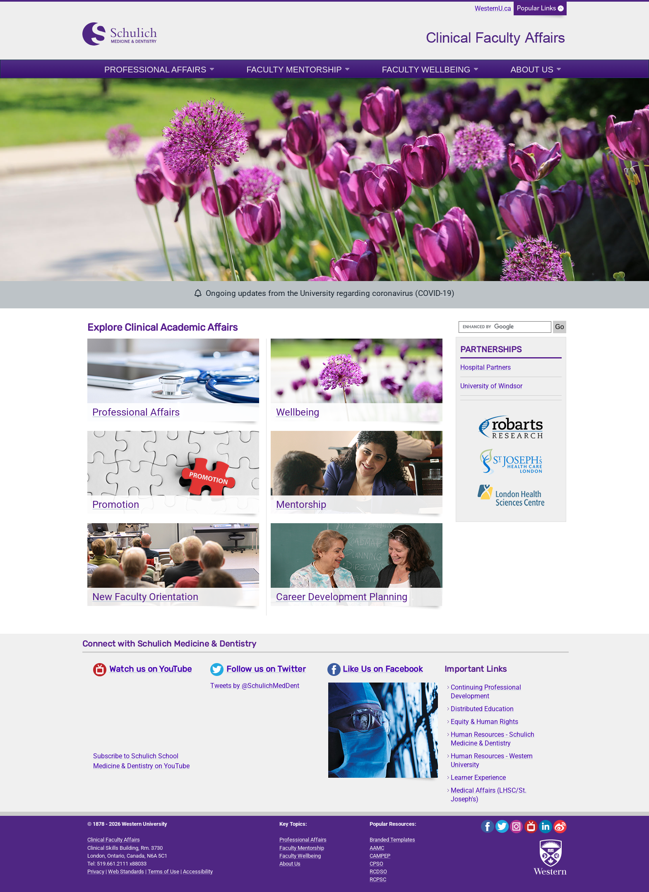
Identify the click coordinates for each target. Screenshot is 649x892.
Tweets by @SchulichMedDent (254, 686)
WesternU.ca (493, 8)
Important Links (476, 669)
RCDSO (378, 871)
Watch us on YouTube (150, 669)
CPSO (376, 864)
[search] (505, 327)
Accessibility (198, 871)
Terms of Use (163, 871)
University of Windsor (491, 386)
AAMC (377, 848)
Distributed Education (482, 709)
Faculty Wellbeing (426, 69)
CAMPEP (380, 856)
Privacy (95, 871)
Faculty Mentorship (294, 69)
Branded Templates (392, 840)
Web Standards (126, 871)
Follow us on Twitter (266, 669)
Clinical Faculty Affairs (113, 840)
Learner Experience (478, 777)
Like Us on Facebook (383, 669)
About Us (532, 69)
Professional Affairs (155, 69)
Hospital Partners (485, 367)
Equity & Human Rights (484, 722)
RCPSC (378, 879)
